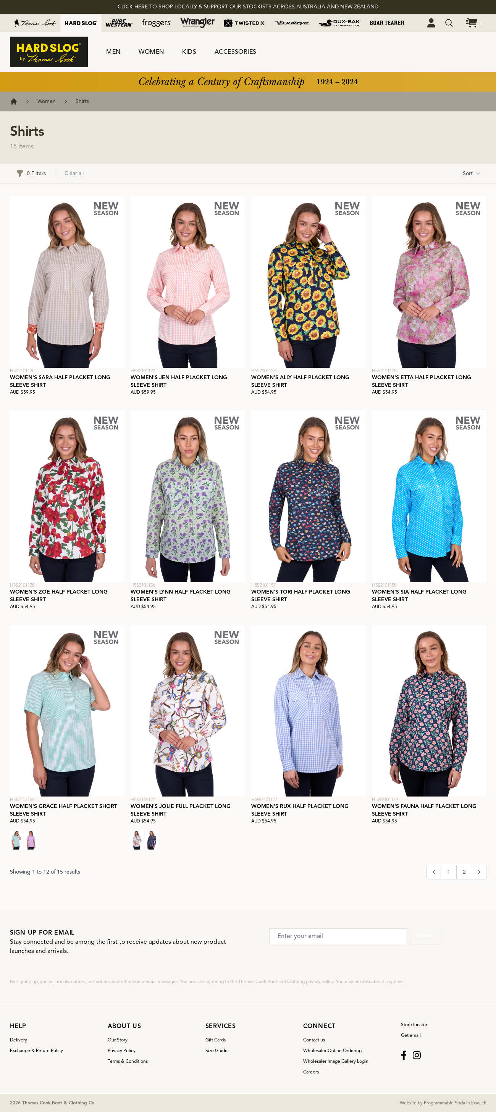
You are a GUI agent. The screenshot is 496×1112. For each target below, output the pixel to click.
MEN (113, 52)
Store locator (414, 1024)
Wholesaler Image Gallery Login (335, 1061)
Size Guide (216, 1050)
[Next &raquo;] (479, 872)
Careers (311, 1072)
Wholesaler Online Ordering (332, 1050)
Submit (425, 936)
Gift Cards (215, 1040)
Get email (411, 1035)
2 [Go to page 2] (464, 872)
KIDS (189, 52)
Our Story (118, 1040)
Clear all (74, 173)
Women (46, 101)
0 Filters (31, 173)
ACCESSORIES (235, 52)
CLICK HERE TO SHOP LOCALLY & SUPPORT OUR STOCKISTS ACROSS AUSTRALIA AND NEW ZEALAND (248, 6)
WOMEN (151, 52)
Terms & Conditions (128, 1061)
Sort (471, 173)
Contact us (314, 1040)
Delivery (18, 1040)
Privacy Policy (122, 1050)
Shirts (82, 101)
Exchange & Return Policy (36, 1050)
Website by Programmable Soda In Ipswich (443, 1103)
